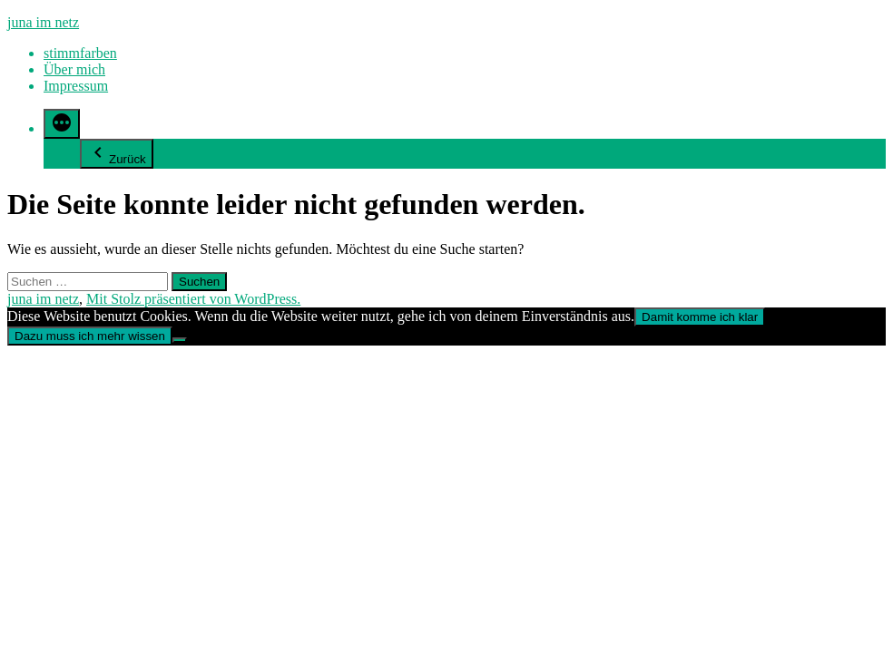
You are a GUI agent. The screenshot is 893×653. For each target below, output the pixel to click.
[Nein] (179, 340)
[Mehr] (62, 124)
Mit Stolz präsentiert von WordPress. (193, 299)
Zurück (116, 153)
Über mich (74, 69)
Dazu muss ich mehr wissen (90, 336)
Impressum (76, 85)
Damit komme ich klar (700, 317)
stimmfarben (80, 53)
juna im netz (43, 22)
